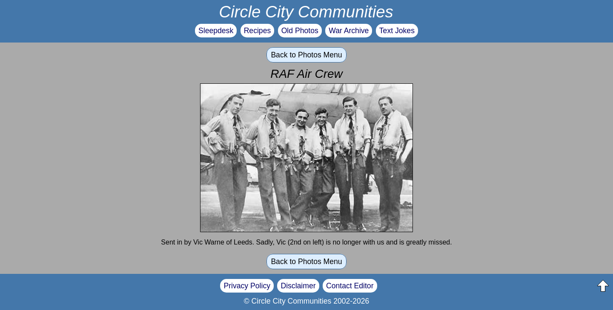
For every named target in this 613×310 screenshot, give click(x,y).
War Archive (349, 30)
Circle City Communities (306, 12)
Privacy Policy (246, 286)
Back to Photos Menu (306, 55)
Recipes (257, 30)
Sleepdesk (215, 30)
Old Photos (299, 30)
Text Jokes (397, 30)
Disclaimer (298, 286)
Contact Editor (349, 286)
